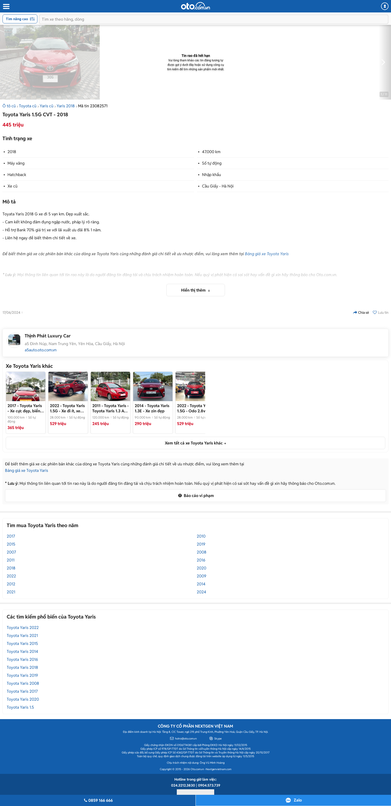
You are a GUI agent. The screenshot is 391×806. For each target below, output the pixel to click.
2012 (11, 584)
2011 (10, 560)
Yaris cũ (46, 106)
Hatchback (16, 174)
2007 (11, 552)
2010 (201, 536)
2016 (201, 560)
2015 (11, 544)
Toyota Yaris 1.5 (20, 707)
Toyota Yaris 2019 (22, 675)
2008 (201, 552)
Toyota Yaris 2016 (22, 659)
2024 (201, 592)
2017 (11, 536)
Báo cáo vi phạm (195, 495)
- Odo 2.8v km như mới (194, 408)
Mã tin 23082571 (92, 106)
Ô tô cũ (9, 106)
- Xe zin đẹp (152, 408)
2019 (201, 544)
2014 (201, 584)
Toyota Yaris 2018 (22, 667)
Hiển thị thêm (194, 290)
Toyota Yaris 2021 (22, 635)
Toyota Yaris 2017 (22, 691)
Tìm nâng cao (20, 18)
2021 (11, 592)
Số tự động (211, 163)
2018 (11, 151)
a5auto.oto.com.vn (41, 350)
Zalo (298, 800)
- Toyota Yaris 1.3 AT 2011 (110, 408)
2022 (11, 576)
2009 (201, 576)
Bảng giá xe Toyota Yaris (267, 253)
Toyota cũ (27, 106)
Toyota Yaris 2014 (22, 651)
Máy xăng (15, 163)
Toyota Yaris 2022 (23, 627)
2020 (201, 568)
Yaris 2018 (66, 106)
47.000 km (211, 151)
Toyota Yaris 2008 (23, 683)
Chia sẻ (361, 312)
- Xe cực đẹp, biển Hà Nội (24, 408)
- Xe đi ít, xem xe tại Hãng (67, 408)
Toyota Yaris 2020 (23, 699)
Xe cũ (12, 186)
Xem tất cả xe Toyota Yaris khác (194, 443)
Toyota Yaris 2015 (22, 643)
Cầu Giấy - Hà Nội (218, 186)
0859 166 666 (98, 800)
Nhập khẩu (211, 174)
